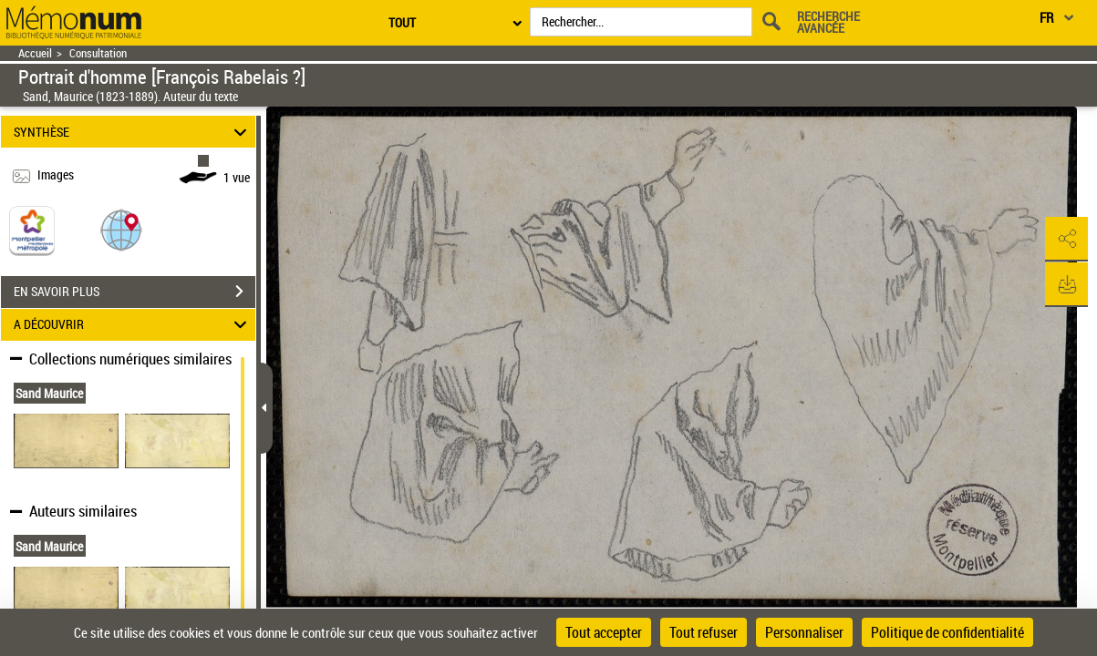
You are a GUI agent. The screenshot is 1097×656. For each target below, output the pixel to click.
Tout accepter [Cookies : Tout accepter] (603, 632)
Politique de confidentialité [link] (947, 632)
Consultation (98, 53)
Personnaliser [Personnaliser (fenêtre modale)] (804, 632)
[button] (121, 229)
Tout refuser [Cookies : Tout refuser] (703, 632)
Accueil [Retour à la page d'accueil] (35, 53)
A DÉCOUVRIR (133, 325)
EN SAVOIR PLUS (134, 291)
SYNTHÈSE (133, 132)
